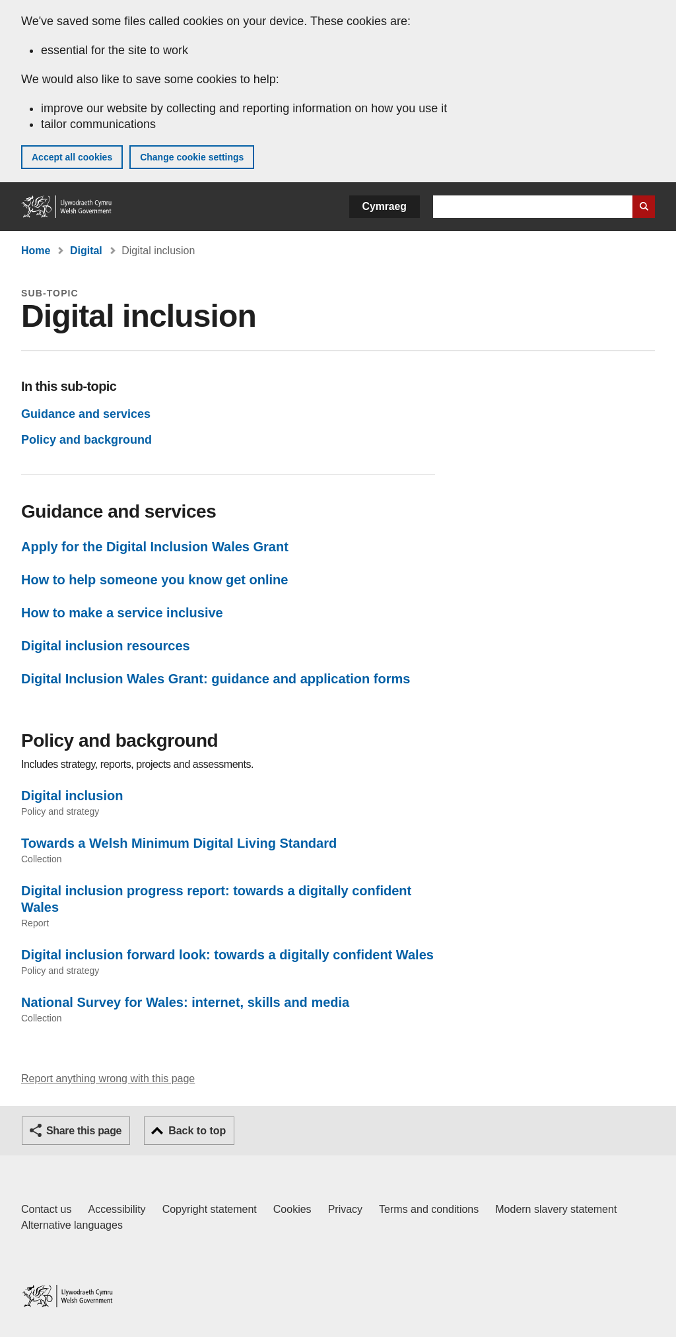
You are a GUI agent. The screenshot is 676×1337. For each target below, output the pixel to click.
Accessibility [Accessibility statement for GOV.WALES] (116, 1209)
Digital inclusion (72, 795)
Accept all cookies (72, 157)
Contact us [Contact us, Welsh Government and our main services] (46, 1209)
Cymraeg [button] (384, 206)
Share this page (83, 1130)
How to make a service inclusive (122, 612)
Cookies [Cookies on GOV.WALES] (292, 1209)
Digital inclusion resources (105, 645)
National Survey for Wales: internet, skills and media (185, 1002)
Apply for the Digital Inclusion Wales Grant (154, 546)
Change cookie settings (192, 157)
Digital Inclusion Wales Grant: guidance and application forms (215, 678)
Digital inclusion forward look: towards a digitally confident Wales (227, 954)
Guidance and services (86, 414)
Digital (86, 250)
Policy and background (86, 439)
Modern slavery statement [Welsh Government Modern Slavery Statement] (556, 1209)
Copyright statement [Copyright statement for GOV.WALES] (209, 1209)
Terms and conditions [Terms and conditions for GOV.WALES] (429, 1209)
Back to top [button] (197, 1130)
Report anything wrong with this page (108, 1078)
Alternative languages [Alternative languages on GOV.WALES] (72, 1225)
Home (35, 250)
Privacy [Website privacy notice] (345, 1209)
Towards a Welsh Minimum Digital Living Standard (179, 843)
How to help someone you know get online (154, 579)
